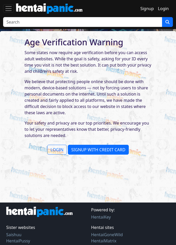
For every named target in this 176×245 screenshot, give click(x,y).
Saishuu (13, 234)
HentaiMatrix (103, 241)
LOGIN (57, 150)
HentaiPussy (18, 241)
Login (163, 8)
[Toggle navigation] (8, 8)
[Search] (82, 22)
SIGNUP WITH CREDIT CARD (98, 150)
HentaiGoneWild (107, 234)
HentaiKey (101, 217)
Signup (147, 8)
